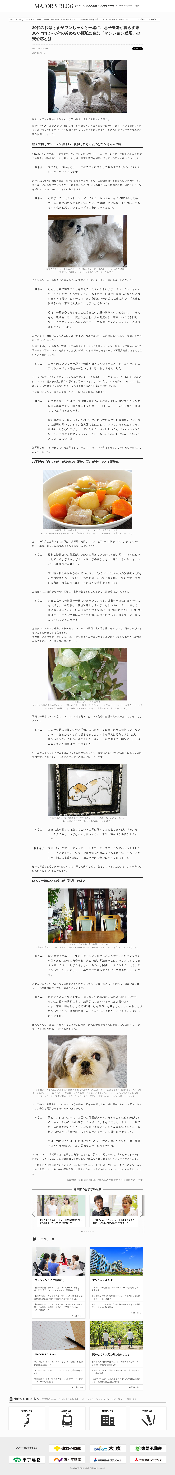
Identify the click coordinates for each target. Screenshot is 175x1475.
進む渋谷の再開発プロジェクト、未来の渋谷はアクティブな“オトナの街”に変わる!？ (116, 1363)
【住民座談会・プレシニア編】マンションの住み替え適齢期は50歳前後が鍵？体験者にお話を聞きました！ (58, 1297)
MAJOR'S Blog (16, 19)
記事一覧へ (77, 1316)
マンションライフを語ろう (50, 1280)
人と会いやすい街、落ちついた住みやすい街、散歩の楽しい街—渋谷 (116, 1371)
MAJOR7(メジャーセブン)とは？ (128, 6)
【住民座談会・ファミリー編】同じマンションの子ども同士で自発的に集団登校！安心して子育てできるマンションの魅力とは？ (58, 1307)
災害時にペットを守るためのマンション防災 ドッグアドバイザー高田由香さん (58, 1380)
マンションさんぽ (102, 1280)
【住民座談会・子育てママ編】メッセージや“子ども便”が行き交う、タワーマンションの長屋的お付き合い (57, 1288)
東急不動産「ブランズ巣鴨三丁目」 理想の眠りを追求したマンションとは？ (116, 1297)
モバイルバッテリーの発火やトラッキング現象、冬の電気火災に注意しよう (58, 1363)
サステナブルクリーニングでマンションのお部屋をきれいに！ (58, 1371)
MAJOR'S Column (33, 19)
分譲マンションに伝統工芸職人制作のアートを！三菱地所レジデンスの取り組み (116, 1305)
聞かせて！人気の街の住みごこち (111, 1354)
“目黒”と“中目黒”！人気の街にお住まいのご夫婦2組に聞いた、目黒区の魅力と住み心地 (116, 1380)
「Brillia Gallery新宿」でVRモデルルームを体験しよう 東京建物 (116, 1288)
